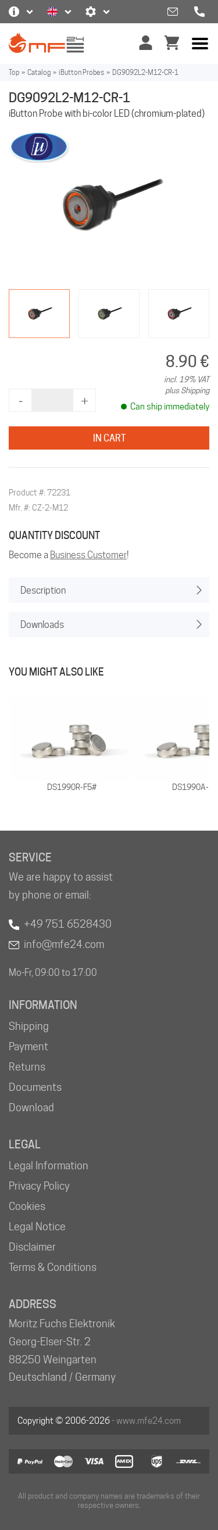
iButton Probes (81, 72)
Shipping (29, 1026)
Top (14, 72)
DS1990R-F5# (72, 787)
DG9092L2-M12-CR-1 (145, 72)
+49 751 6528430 (68, 924)
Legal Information (48, 1165)
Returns (27, 1067)
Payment (28, 1046)
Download (31, 1107)
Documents (35, 1087)
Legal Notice (37, 1226)
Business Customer (88, 555)
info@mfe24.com (64, 944)
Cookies (27, 1206)
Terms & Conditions (53, 1267)
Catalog (39, 72)
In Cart (109, 438)
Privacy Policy (39, 1186)
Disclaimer (32, 1247)
